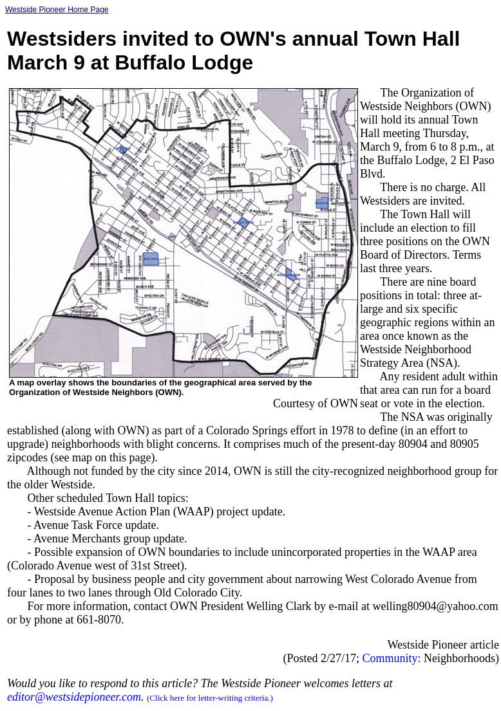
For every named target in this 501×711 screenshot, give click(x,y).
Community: (392, 658)
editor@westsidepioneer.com (74, 696)
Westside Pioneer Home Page (57, 9)
